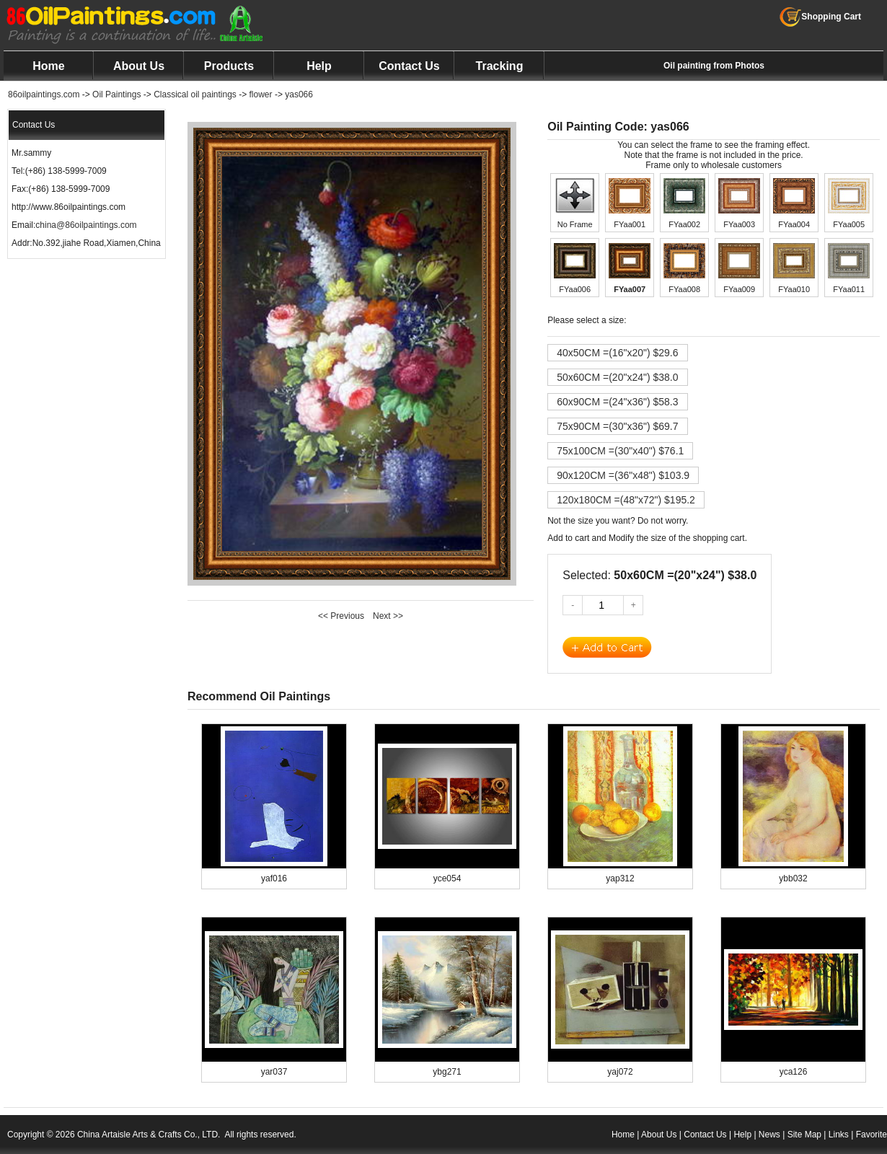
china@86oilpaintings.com (85, 225)
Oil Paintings (116, 94)
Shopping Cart (820, 17)
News (769, 1134)
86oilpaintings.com (43, 94)
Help (319, 66)
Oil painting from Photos (713, 66)
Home (48, 66)
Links (839, 1134)
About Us (138, 66)
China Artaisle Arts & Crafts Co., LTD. (149, 1134)
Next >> (388, 616)
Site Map (804, 1134)
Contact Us (409, 66)
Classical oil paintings (195, 94)
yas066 (299, 94)
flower (261, 94)
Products (229, 66)
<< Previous (341, 616)
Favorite (871, 1134)
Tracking (500, 66)
